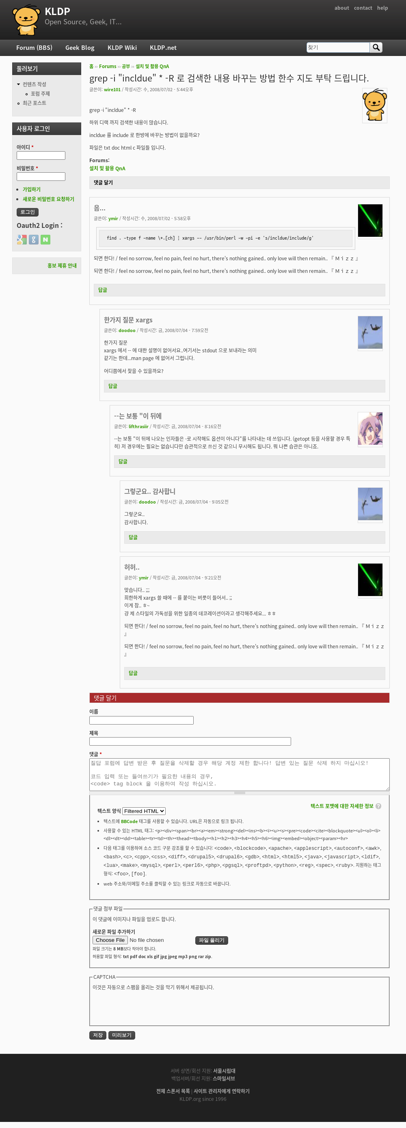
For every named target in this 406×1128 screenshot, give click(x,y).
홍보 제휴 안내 (62, 265)
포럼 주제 (40, 93)
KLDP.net (163, 47)
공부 (126, 66)
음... (100, 207)
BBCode (129, 827)
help (382, 7)
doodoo (127, 330)
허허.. (132, 567)
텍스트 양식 (109, 817)
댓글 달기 (103, 182)
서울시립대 (224, 1077)
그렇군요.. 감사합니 (149, 491)
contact (363, 7)
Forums (108, 66)
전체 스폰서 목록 (173, 1097)
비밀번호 (27, 168)
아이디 (25, 147)
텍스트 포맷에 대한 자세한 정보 (342, 812)
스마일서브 (224, 1084)
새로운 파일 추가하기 (114, 937)
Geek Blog (80, 47)
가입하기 (32, 189)
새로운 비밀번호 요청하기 (48, 199)
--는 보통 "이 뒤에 (138, 415)
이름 (93, 711)
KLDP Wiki (122, 47)
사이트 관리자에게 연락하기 (222, 1097)
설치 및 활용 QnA (152, 66)
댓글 (95, 754)
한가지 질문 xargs (128, 319)
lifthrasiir (139, 426)
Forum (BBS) (34, 47)
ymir (113, 218)
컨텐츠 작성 (34, 84)
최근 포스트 (34, 103)
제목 (93, 733)
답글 (102, 290)
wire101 (112, 89)
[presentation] (154, 1013)
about (342, 7)
